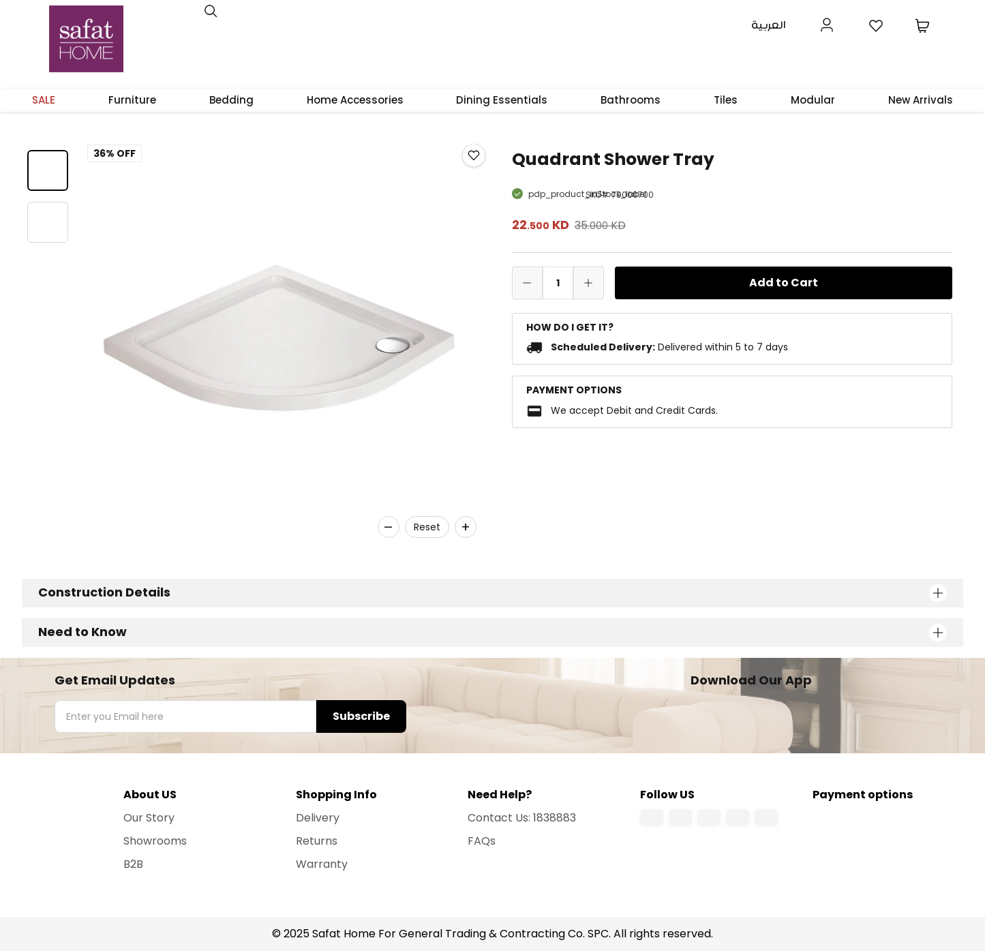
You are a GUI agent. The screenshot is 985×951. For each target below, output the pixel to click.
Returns (316, 841)
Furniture (132, 100)
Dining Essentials (501, 100)
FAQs (482, 841)
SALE (43, 100)
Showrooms (155, 841)
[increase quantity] (588, 283)
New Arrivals (920, 100)
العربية (768, 25)
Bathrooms (631, 100)
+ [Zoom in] (465, 527)
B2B (133, 864)
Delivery (317, 818)
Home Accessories (355, 100)
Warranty (322, 864)
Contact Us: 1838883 (522, 818)
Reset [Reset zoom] (427, 527)
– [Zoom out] (388, 527)
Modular (813, 100)
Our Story (149, 818)
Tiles (726, 100)
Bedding (231, 100)
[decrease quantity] (527, 283)
